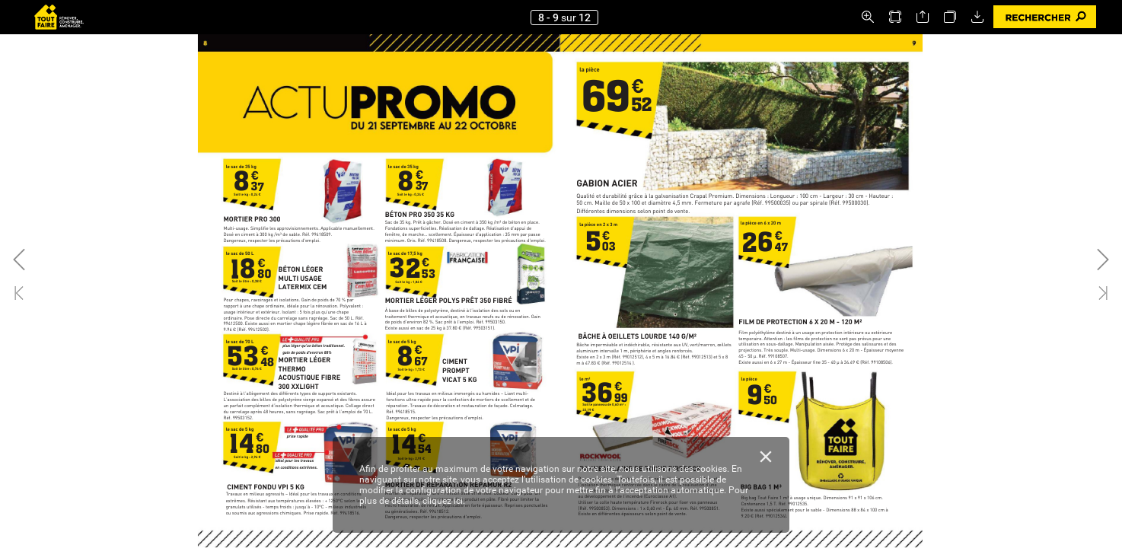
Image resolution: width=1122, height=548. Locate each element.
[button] (867, 17)
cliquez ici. (443, 500)
